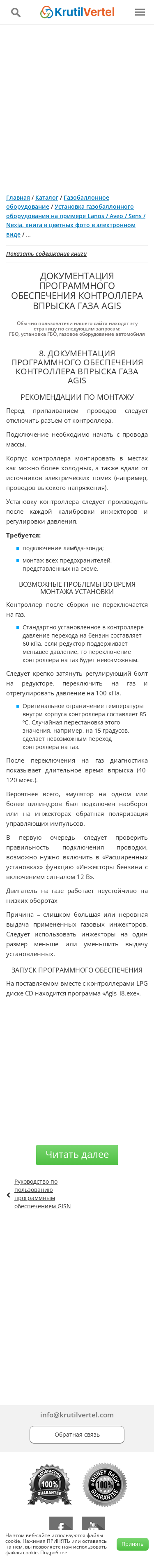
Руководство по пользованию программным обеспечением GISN (42, 1194)
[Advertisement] (77, 106)
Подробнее (53, 1552)
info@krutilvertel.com (77, 1414)
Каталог (46, 197)
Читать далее (77, 1154)
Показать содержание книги (46, 253)
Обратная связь (77, 1434)
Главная (18, 197)
